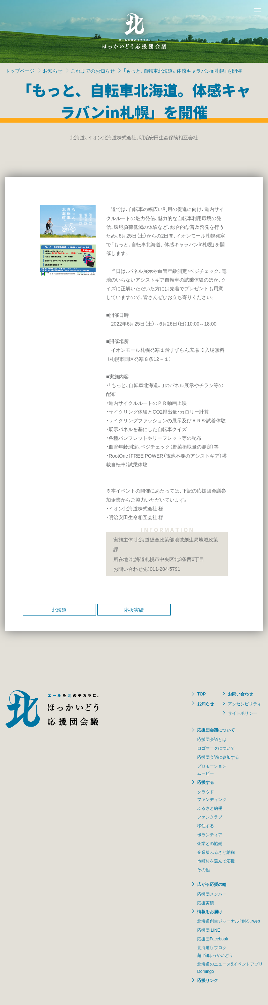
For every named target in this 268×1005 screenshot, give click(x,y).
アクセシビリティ (244, 703)
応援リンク (207, 980)
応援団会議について (216, 730)
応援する (205, 782)
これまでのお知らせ (93, 70)
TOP (201, 694)
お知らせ (52, 70)
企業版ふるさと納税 (216, 852)
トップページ (20, 70)
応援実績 (134, 609)
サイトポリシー (242, 713)
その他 (203, 869)
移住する (205, 825)
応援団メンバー (211, 894)
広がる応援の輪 (211, 884)
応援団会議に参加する (218, 757)
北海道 (59, 609)
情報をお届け (209, 911)
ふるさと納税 (209, 808)
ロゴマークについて (216, 748)
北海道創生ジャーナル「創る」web (228, 921)
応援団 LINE (208, 930)
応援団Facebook (212, 938)
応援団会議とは (211, 739)
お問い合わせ (240, 694)
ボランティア (209, 834)
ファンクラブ (209, 817)
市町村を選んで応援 (216, 861)
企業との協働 (209, 843)
